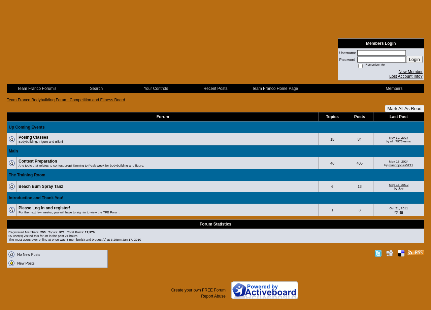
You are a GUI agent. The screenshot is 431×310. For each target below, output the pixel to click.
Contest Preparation (38, 161)
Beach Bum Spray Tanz (41, 186)
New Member (411, 71)
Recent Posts (215, 88)
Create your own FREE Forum (198, 290)
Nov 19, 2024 (398, 137)
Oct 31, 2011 (399, 208)
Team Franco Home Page (275, 88)
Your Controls (156, 88)
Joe (400, 188)
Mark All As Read (405, 108)
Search (96, 88)
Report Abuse (213, 296)
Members (394, 88)
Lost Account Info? (406, 76)
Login (414, 59)
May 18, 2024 (398, 161)
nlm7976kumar (400, 141)
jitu (401, 212)
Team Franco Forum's (36, 88)
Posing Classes (33, 137)
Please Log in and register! (44, 208)
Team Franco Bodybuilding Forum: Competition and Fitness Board (66, 100)
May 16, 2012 (398, 184)
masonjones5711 (401, 165)
